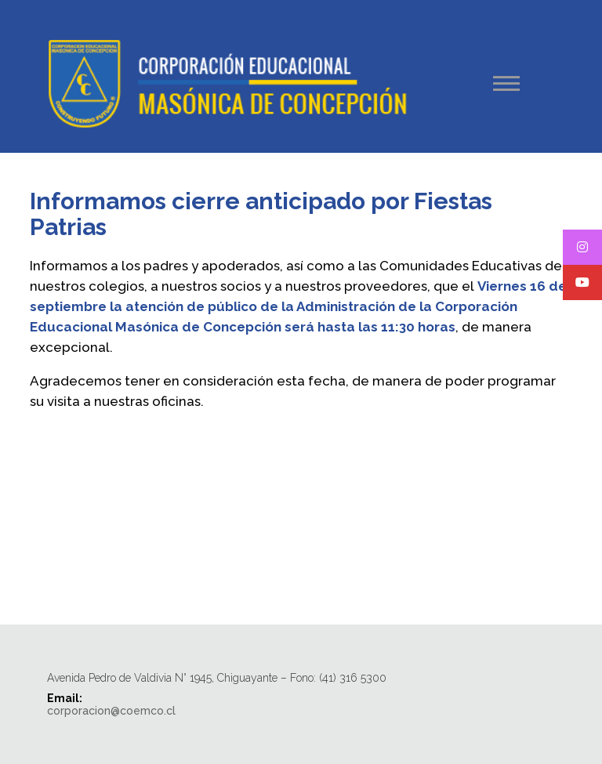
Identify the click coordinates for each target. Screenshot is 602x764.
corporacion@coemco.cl (111, 710)
